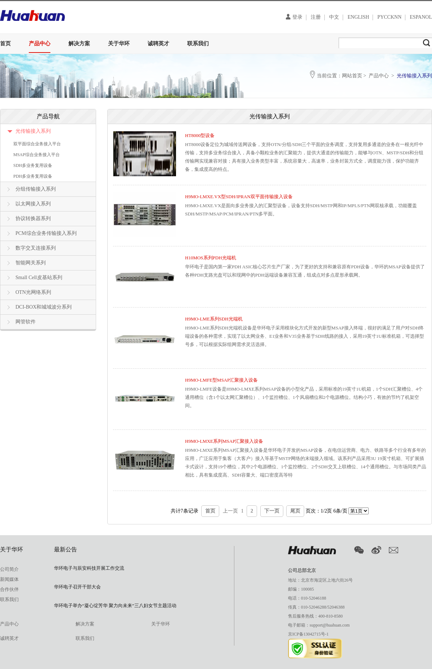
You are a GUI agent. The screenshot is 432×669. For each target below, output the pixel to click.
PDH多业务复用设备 (32, 176)
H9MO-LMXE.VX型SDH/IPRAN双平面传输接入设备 (239, 196)
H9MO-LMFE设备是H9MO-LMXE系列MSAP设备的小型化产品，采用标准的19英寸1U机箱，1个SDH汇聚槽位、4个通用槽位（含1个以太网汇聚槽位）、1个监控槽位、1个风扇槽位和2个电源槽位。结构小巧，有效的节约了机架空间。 (304, 397)
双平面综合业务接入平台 (37, 143)
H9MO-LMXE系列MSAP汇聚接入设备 (224, 441)
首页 (5, 43)
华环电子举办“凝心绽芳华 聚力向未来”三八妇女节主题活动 (115, 605)
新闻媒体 (9, 579)
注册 (316, 17)
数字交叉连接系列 (35, 248)
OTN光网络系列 (33, 292)
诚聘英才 (158, 43)
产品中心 (39, 43)
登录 (294, 17)
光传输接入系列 (33, 131)
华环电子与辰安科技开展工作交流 (89, 568)
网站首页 (352, 75)
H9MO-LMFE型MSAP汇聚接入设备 (221, 380)
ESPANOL (421, 17)
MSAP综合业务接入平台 (36, 154)
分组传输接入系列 (35, 189)
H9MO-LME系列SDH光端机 (214, 319)
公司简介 (9, 569)
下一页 (271, 511)
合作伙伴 (9, 589)
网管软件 (25, 321)
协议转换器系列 (33, 218)
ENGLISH (358, 17)
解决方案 (79, 43)
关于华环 (119, 43)
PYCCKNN (389, 17)
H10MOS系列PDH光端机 (210, 257)
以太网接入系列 (33, 203)
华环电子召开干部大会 (77, 587)
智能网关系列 (30, 262)
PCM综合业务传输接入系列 (46, 233)
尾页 (295, 511)
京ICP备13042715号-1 (308, 634)
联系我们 (198, 43)
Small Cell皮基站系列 (38, 277)
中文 (334, 17)
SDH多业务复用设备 (32, 165)
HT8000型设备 (200, 135)
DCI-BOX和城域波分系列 (43, 307)
